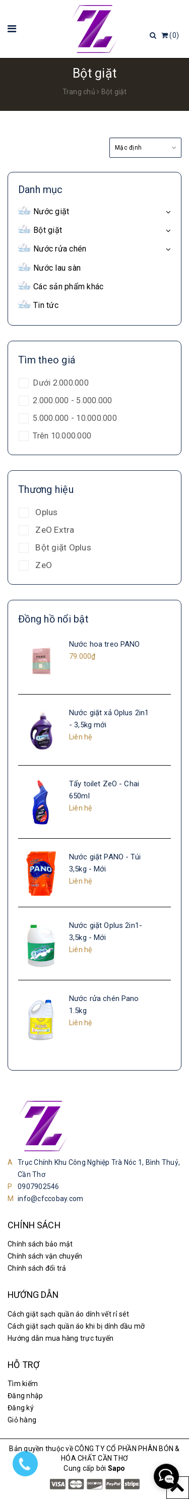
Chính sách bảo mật (40, 1244)
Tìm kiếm (23, 1384)
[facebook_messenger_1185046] (166, 1476)
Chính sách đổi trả (37, 1268)
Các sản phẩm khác (68, 286)
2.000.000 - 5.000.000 (71, 400)
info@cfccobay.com (50, 1199)
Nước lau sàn (57, 268)
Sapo (116, 1468)
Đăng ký (21, 1408)
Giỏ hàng (22, 1420)
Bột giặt (47, 230)
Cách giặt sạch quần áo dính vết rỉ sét (69, 1314)
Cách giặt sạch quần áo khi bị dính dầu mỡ (76, 1326)
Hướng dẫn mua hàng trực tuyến (60, 1338)
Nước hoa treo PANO (104, 644)
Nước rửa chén (59, 249)
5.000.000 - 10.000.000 (74, 418)
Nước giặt (51, 211)
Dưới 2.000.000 (60, 383)
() (170, 35)
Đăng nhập (25, 1396)
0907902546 (38, 1186)
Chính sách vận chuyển (45, 1256)
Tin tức (45, 305)
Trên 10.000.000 (61, 436)
